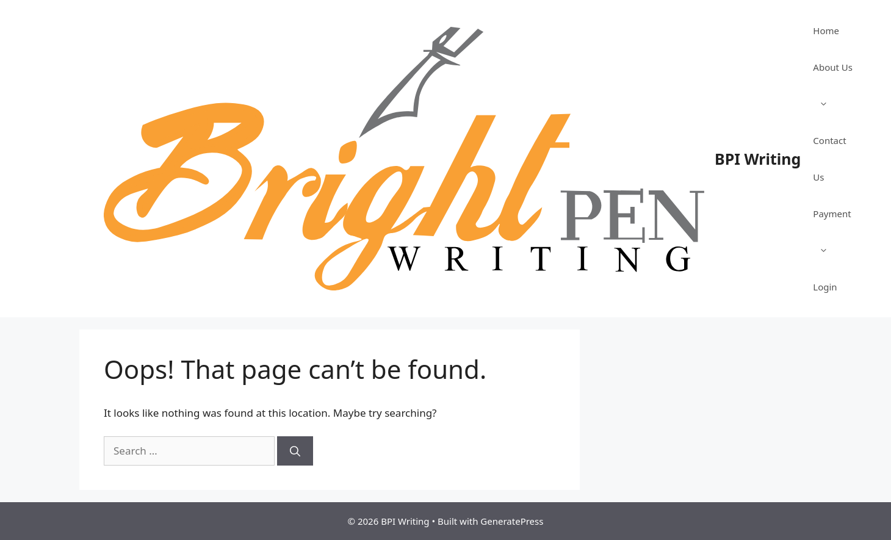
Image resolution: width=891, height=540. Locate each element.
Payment (832, 237)
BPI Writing (758, 158)
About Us (833, 91)
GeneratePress (511, 521)
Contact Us (829, 158)
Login (825, 287)
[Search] (295, 451)
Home (826, 30)
